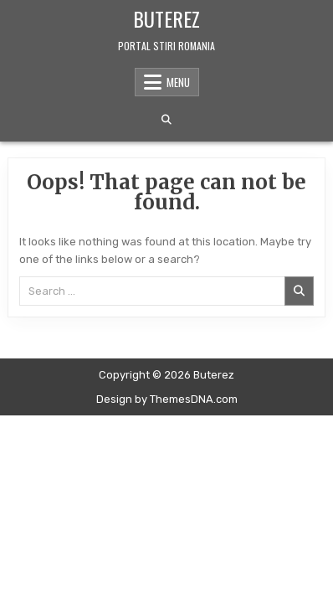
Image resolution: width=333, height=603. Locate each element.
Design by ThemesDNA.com (167, 399)
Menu (178, 82)
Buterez (166, 18)
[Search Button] (166, 120)
